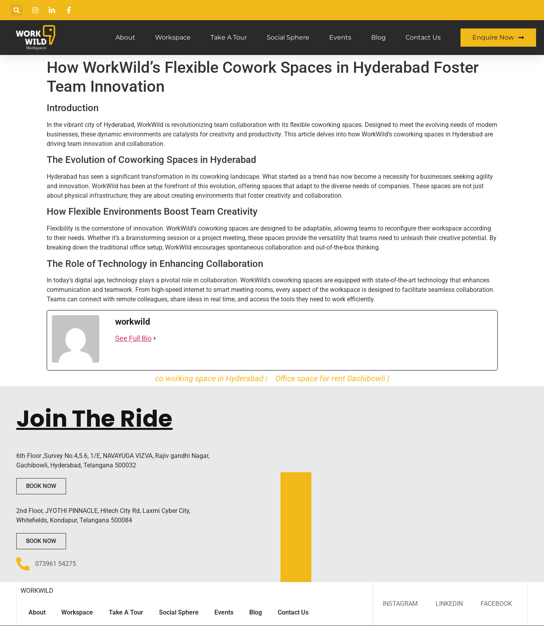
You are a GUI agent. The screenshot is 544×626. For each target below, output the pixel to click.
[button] (17, 10)
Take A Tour (228, 37)
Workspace (173, 37)
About (125, 37)
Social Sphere (288, 37)
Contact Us (423, 37)
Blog (378, 37)
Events (340, 37)
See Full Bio (133, 338)
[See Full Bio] (155, 338)
